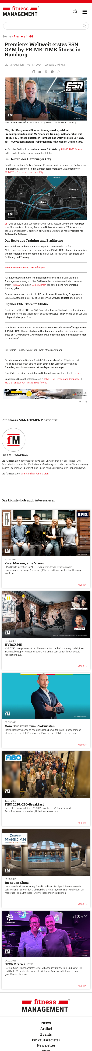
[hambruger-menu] (82, 11)
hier (79, 373)
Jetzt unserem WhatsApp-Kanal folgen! (25, 267)
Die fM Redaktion (14, 64)
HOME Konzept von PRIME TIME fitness (26, 382)
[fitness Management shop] (75, 11)
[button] (34, 72)
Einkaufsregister (46, 1040)
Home (7, 36)
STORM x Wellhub (19, 964)
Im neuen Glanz (17, 882)
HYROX (16, 284)
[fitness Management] (21, 11)
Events (46, 1034)
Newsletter (46, 1045)
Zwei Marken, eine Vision (24, 563)
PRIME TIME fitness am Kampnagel (61, 379)
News (46, 1023)
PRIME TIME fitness (71, 149)
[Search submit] (84, 25)
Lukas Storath (39, 284)
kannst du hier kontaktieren (35, 473)
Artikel (46, 1028)
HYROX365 (13, 644)
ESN (7, 223)
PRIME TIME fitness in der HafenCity (24, 172)
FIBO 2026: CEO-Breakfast (24, 804)
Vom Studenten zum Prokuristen (30, 726)
